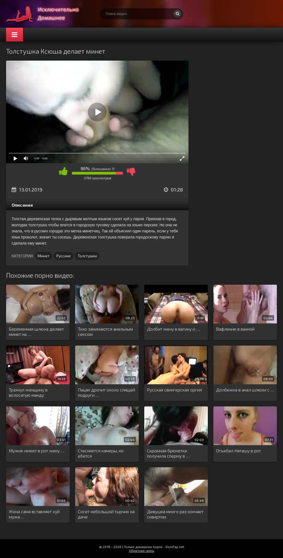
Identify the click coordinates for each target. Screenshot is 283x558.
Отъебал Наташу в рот (238, 450)
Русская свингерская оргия (174, 389)
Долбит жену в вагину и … (173, 328)
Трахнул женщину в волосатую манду (28, 392)
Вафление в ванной (235, 328)
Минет (43, 255)
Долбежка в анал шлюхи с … (245, 389)
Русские (63, 255)
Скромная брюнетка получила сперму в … (168, 453)
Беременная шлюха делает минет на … (36, 331)
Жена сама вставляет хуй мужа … (34, 514)
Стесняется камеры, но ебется (101, 453)
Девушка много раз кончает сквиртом (175, 514)
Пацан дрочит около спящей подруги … (106, 392)
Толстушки (87, 255)
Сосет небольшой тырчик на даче (106, 514)
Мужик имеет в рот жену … (36, 450)
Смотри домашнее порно (47, 14)
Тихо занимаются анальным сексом (105, 331)
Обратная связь (141, 550)
